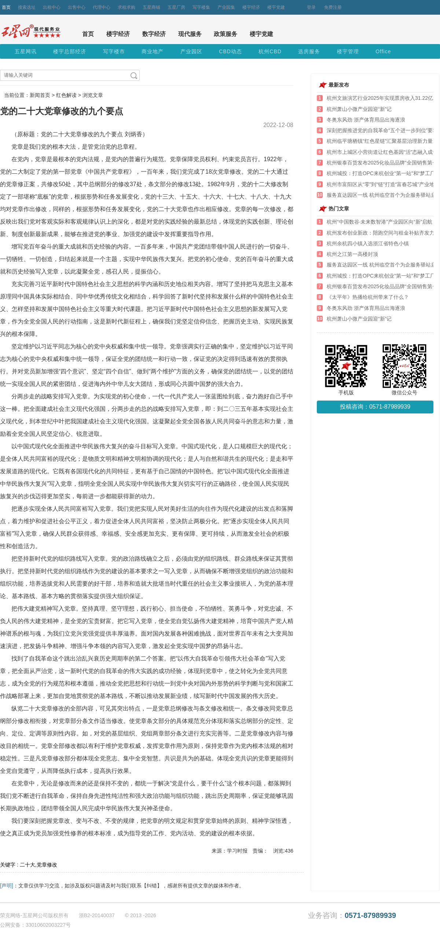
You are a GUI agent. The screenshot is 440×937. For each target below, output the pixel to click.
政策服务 (225, 34)
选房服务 (309, 51)
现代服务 (190, 34)
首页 (6, 7)
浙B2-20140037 (97, 915)
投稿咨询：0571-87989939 (375, 407)
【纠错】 (152, 886)
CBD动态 (230, 51)
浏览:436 (283, 851)
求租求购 (126, 7)
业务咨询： (352, 915)
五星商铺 (151, 7)
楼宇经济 (251, 7)
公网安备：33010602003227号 (35, 925)
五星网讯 (26, 51)
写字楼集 (201, 7)
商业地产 (153, 51)
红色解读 (66, 95)
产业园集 (226, 7)
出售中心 (76, 7)
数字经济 (154, 34)
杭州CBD (270, 51)
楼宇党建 (276, 7)
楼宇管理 (348, 51)
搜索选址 (27, 7)
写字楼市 (114, 51)
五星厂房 (176, 7)
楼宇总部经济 (69, 51)
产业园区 (191, 51)
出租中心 (51, 7)
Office (383, 51)
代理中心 (101, 7)
